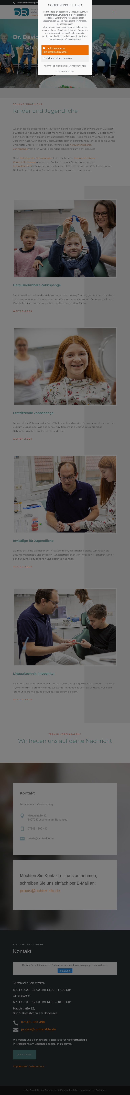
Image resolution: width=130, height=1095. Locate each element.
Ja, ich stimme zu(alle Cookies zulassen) (55, 50)
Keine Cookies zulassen (57, 58)
